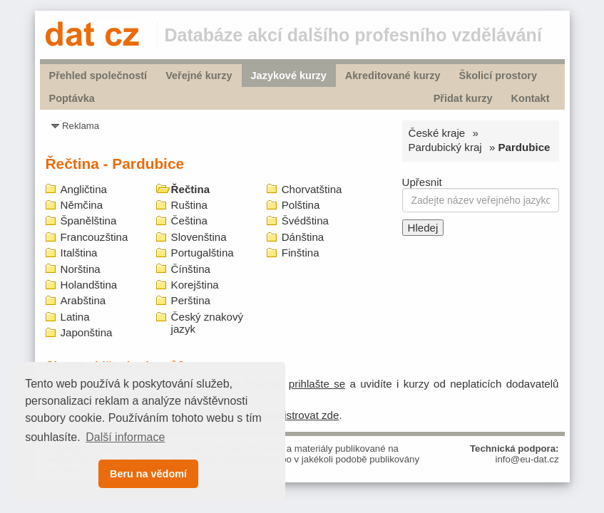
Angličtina (84, 189)
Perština (190, 300)
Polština (301, 205)
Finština (300, 253)
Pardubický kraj (445, 147)
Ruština (189, 205)
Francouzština (94, 237)
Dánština (303, 237)
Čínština (190, 269)
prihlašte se (317, 384)
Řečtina (190, 189)
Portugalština (202, 253)
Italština (79, 253)
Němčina (82, 205)
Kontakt (530, 98)
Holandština (89, 285)
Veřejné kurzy (198, 75)
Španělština (89, 220)
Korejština (195, 285)
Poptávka (72, 98)
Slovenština (199, 237)
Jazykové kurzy (289, 75)
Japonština (87, 332)
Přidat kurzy (463, 98)
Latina (75, 317)
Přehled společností (98, 75)
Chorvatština (312, 189)
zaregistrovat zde (298, 415)
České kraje (437, 133)
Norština (81, 269)
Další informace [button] (125, 437)
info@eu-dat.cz (527, 459)
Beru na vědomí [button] (148, 474)
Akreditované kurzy (393, 75)
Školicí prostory (497, 75)
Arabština (83, 300)
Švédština (305, 220)
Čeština (189, 220)
